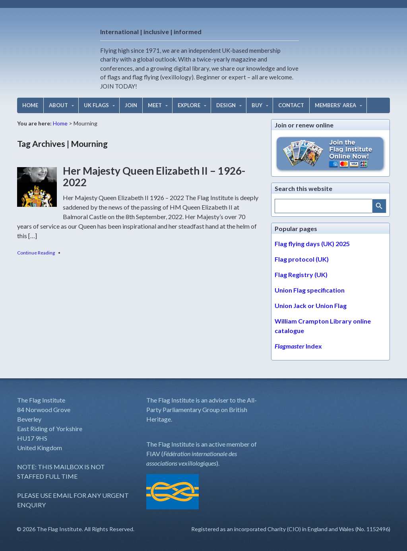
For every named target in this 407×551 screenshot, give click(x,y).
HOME (30, 105)
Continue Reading (36, 253)
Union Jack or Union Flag (311, 305)
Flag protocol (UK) (302, 259)
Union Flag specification (310, 290)
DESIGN (226, 105)
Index (298, 346)
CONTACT (291, 105)
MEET (155, 105)
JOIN (131, 105)
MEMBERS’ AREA (335, 105)
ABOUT (58, 105)
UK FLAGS (96, 105)
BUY (257, 105)
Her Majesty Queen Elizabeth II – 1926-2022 (154, 176)
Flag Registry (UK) (301, 274)
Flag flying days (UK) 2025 (312, 243)
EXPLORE (189, 105)
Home (60, 123)
